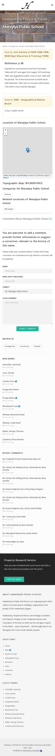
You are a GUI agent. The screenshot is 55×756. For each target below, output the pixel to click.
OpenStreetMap (22, 175)
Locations (24, 346)
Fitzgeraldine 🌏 (10, 398)
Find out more (14, 579)
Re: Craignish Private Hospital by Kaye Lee (22, 459)
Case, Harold (8, 373)
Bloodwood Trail (11, 710)
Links (7, 666)
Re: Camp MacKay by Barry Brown (18, 525)
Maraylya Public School (35, 46)
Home (5, 46)
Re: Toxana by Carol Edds (14, 516)
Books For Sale (11, 654)
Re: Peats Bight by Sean (13, 541)
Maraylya (9, 209)
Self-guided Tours (12, 658)
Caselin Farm (10, 698)
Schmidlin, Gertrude (12, 364)
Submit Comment (27, 329)
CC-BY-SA (39, 175)
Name (5, 266)
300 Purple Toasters (31, 751)
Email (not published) (13, 276)
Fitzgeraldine (10, 706)
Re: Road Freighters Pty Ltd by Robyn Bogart (23, 489)
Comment (9, 670)
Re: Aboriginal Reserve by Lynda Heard (20, 533)
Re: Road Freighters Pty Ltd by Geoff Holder (22, 508)
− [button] (5, 133)
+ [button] (5, 130)
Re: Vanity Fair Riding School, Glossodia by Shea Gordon (24, 468)
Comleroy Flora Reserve (13, 439)
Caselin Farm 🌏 (10, 381)
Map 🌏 (8, 650)
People (37, 346)
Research (9, 662)
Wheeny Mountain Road (13, 414)
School (22, 46)
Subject (6, 287)
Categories (13, 46)
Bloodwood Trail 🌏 (11, 406)
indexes (8, 674)
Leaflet (5, 175)
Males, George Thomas (13, 431)
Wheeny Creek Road (11, 423)
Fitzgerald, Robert (11, 389)
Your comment (10, 298)
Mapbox (6, 177)
